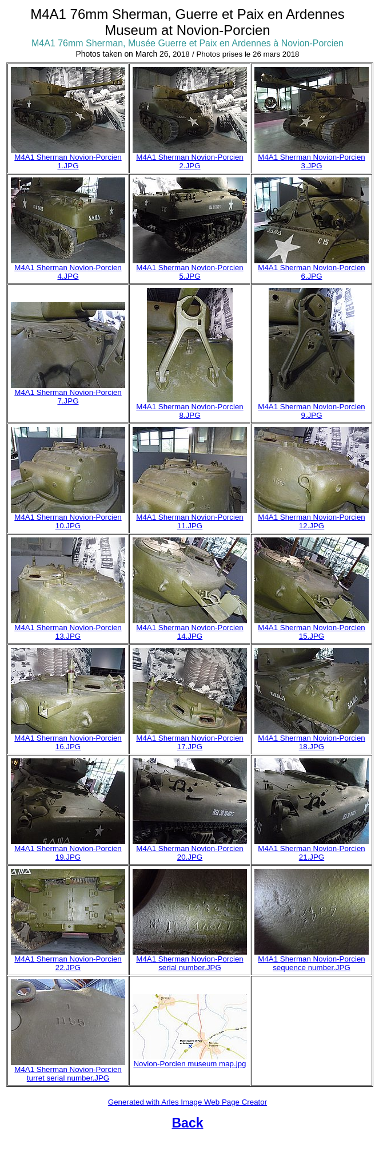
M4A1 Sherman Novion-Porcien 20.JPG (189, 852)
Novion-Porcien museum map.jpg (189, 1063)
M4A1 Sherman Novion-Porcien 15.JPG (311, 631)
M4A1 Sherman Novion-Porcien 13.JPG (67, 631)
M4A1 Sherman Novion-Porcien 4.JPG (67, 271)
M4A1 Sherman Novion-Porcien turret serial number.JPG (67, 1073)
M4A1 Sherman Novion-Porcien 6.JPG (311, 271)
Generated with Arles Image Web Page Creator (187, 1102)
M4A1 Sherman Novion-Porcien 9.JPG (311, 411)
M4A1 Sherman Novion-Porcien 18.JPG (311, 742)
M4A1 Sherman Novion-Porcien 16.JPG (67, 742)
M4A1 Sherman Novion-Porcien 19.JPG (67, 852)
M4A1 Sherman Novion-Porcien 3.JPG (311, 161)
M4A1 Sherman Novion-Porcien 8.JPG (189, 411)
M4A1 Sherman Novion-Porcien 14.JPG (189, 631)
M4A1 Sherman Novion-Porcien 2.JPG (189, 161)
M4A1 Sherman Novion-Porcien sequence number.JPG (311, 963)
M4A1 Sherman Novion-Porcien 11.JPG (189, 521)
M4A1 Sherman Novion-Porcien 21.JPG (311, 852)
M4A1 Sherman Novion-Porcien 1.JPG (67, 161)
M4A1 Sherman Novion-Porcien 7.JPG (67, 396)
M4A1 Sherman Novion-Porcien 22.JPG (67, 963)
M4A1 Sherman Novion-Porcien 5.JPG (189, 271)
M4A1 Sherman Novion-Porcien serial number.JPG (189, 963)
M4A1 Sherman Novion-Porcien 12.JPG (311, 521)
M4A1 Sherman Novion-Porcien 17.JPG (189, 742)
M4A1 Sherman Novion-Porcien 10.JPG (67, 521)
